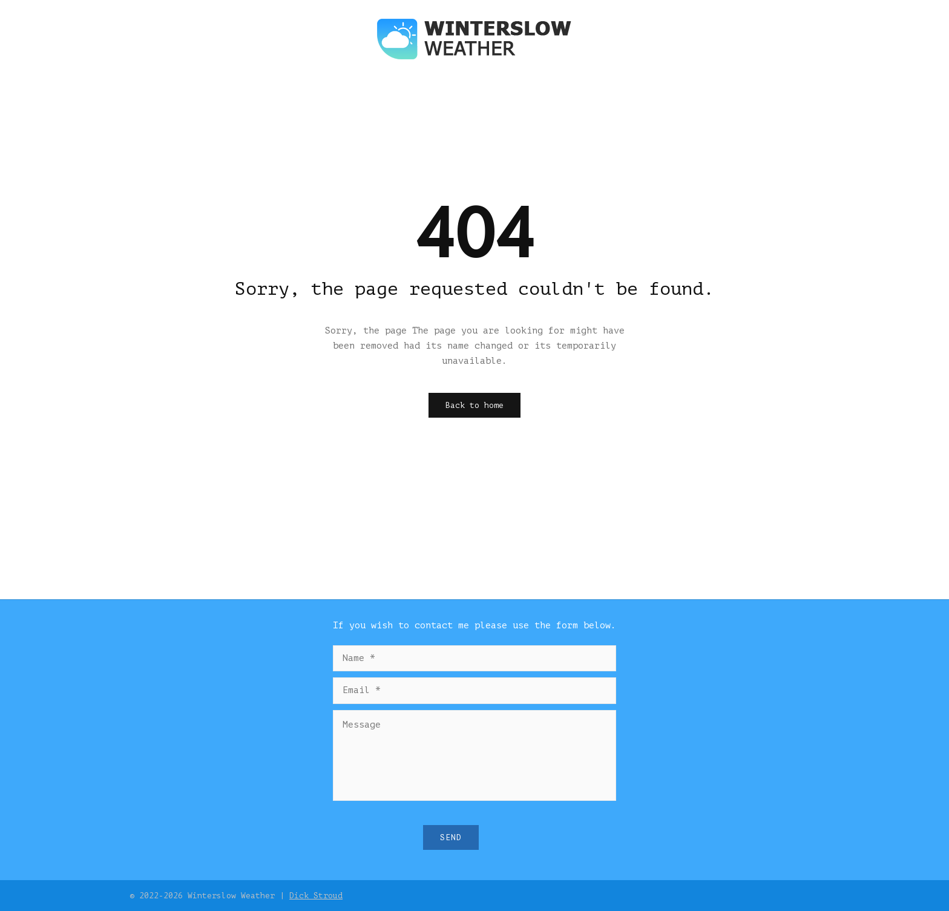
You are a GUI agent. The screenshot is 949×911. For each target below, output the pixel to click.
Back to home (474, 405)
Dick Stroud (316, 895)
